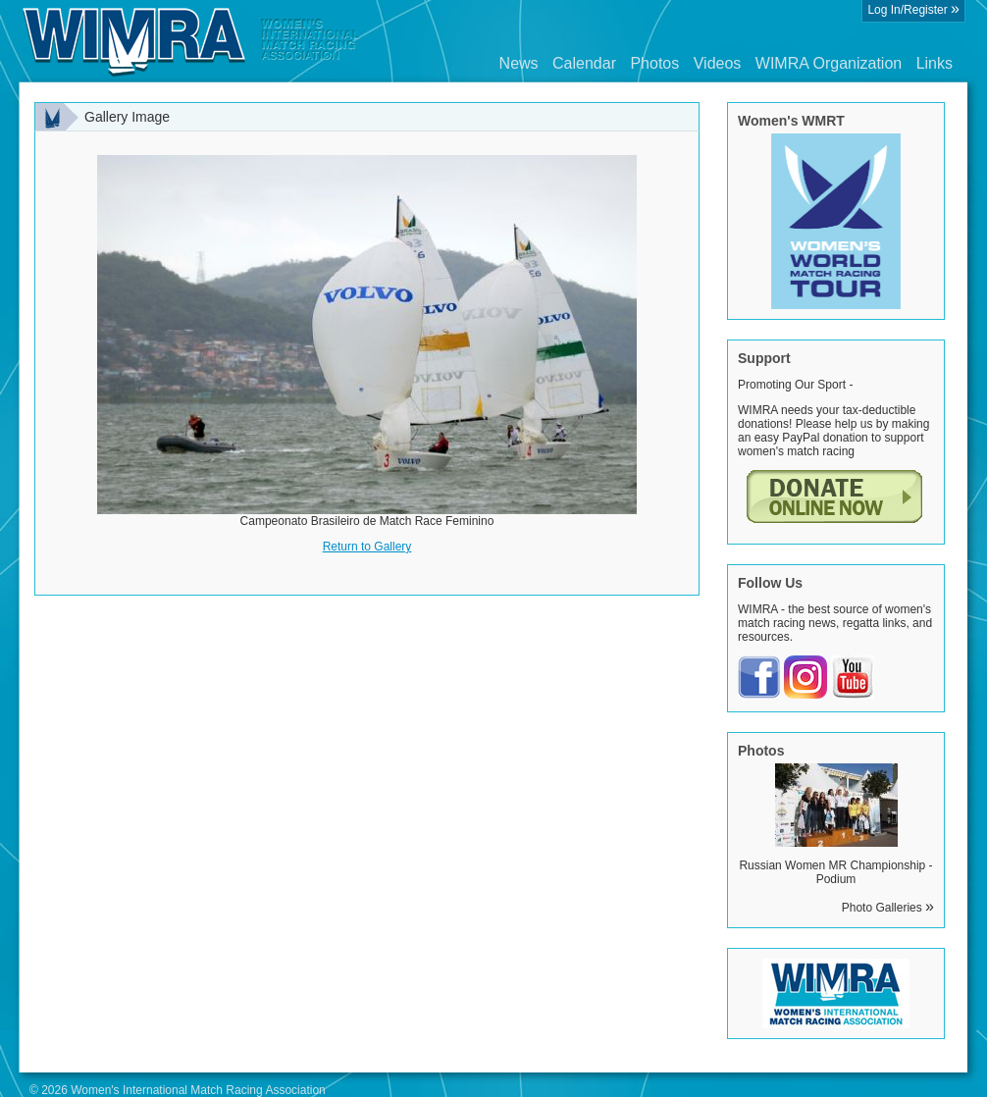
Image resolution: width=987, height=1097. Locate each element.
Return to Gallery (367, 546)
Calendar (584, 63)
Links (934, 63)
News (519, 63)
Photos (654, 63)
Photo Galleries (888, 907)
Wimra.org (191, 41)
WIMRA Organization (828, 63)
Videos (718, 63)
